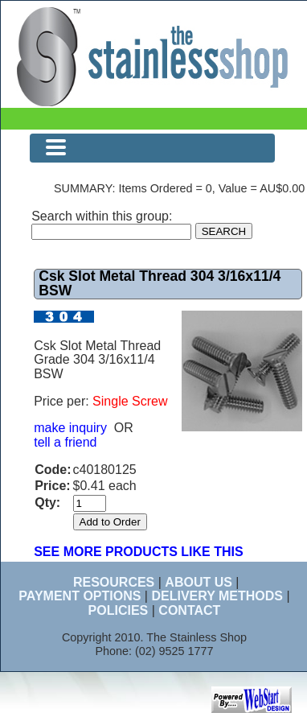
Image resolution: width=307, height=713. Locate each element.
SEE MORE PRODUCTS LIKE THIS (138, 551)
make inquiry (70, 428)
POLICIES (118, 610)
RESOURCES (113, 582)
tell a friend (65, 442)
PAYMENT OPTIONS (79, 596)
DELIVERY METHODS (217, 596)
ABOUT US (198, 582)
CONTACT (189, 610)
